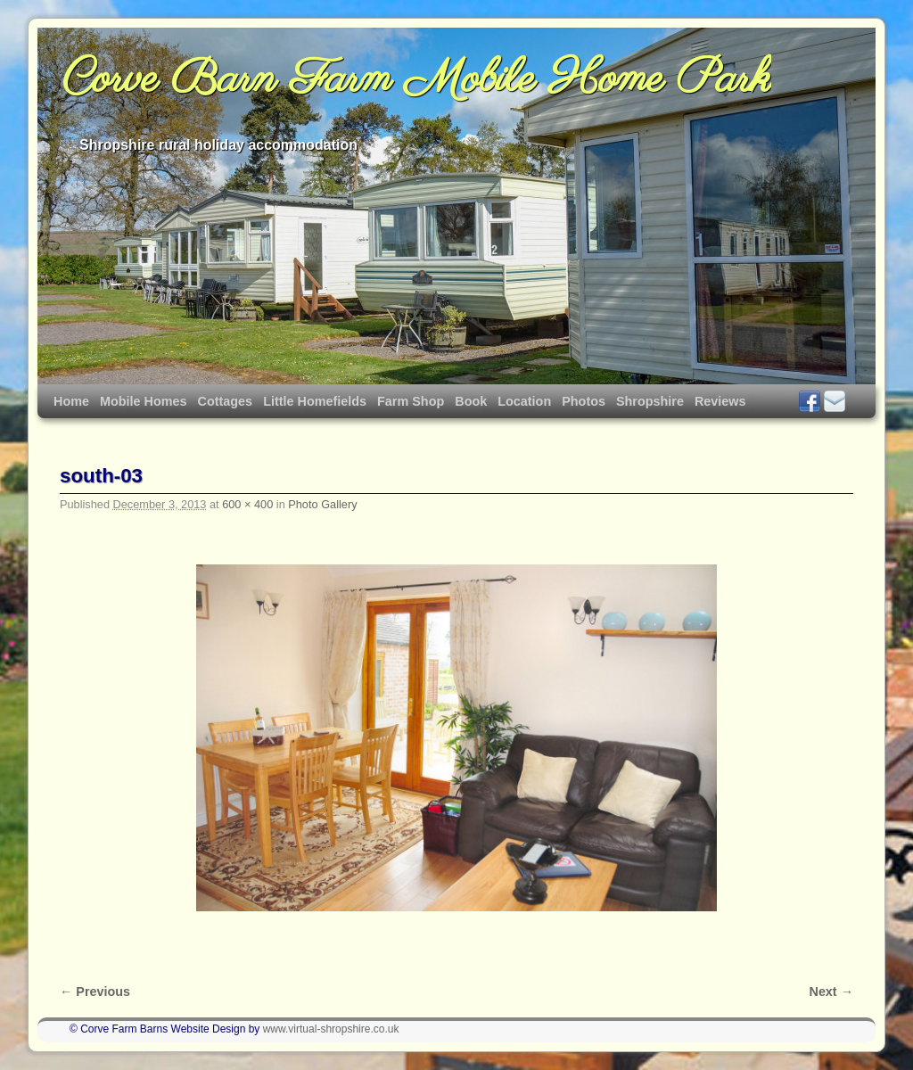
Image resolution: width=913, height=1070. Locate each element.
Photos (583, 401)
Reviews (720, 401)
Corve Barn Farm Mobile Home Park (416, 80)
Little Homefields (314, 401)
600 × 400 (247, 504)
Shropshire (650, 401)
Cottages (225, 401)
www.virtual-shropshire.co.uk (331, 1029)
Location (524, 401)
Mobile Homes (143, 401)
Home (71, 401)
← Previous (95, 991)
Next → (831, 991)
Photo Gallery (322, 504)
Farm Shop (410, 401)
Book (471, 401)
